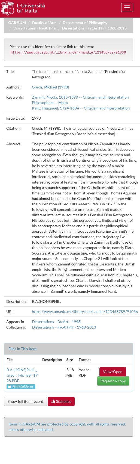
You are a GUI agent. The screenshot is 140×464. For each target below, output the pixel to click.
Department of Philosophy (85, 22)
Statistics (61, 401)
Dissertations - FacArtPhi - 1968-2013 (94, 28)
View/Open (112, 371)
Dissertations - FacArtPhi (34, 28)
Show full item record (25, 401)
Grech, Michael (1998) (50, 87)
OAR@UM (17, 22)
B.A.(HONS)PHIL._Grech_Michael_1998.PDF (22, 375)
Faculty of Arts (44, 22)
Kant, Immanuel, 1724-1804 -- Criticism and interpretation (81, 108)
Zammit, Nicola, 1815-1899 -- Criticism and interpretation (80, 97)
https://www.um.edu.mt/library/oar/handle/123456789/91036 (85, 311)
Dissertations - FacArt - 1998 (56, 321)
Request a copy (113, 381)
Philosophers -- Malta (50, 102)
